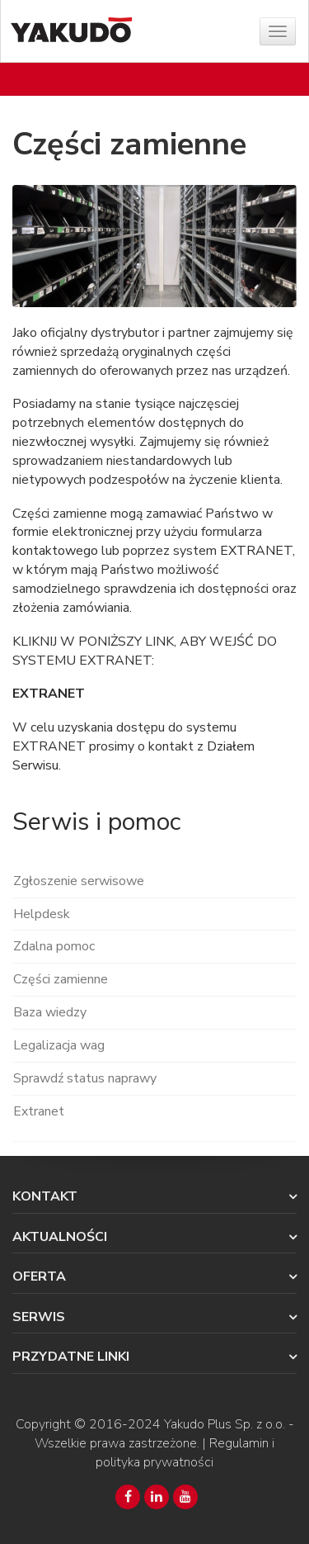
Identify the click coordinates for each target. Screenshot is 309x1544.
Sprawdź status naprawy (85, 1078)
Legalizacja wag (59, 1045)
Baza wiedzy (50, 1012)
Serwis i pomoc (96, 822)
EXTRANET (256, 551)
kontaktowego (55, 551)
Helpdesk (41, 914)
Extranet (38, 1111)
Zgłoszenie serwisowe (78, 881)
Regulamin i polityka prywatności (185, 1452)
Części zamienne (60, 979)
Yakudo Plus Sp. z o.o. (224, 1424)
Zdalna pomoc (54, 946)
